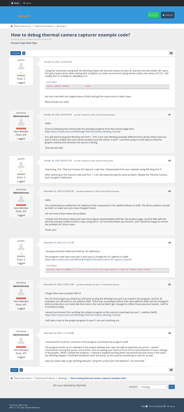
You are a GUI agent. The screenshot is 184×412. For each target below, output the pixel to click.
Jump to (133, 387)
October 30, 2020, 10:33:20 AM (58, 62)
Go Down (16, 53)
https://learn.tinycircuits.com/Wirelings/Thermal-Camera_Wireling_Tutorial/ (84, 131)
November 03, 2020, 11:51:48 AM (59, 333)
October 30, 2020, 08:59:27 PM (58, 160)
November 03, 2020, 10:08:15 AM (59, 284)
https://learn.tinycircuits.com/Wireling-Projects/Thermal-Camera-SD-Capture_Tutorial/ (90, 259)
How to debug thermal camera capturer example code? (73, 35)
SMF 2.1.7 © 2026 (17, 407)
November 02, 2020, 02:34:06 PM (59, 191)
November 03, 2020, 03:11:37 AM (59, 242)
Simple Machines (33, 407)
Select (54, 82)
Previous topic (18, 43)
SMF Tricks (23, 405)
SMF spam (58, 385)
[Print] (171, 53)
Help (143, 406)
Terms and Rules (156, 406)
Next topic (31, 43)
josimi (21, 60)
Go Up (14, 370)
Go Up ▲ (171, 406)
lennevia (21, 113)
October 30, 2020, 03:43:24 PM (58, 114)
